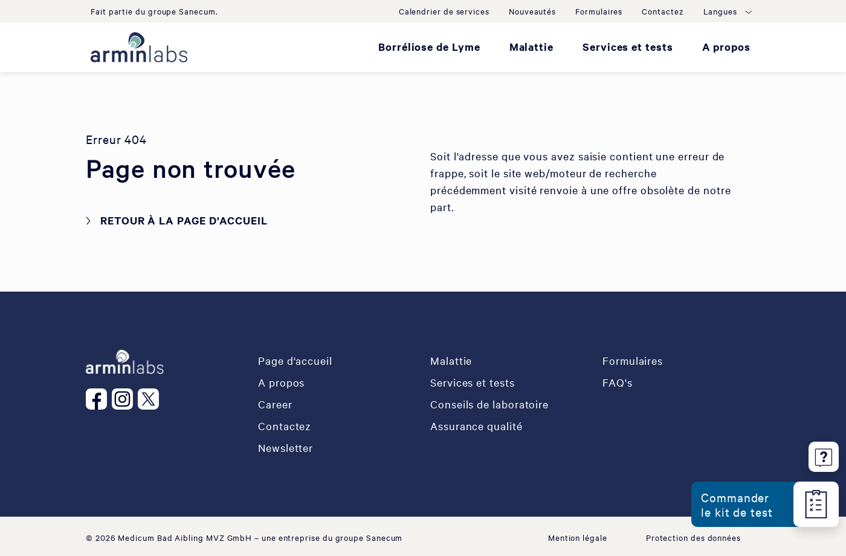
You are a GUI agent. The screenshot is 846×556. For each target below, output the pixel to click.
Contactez (662, 10)
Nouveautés (532, 10)
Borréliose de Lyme (429, 46)
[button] (727, 10)
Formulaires (598, 10)
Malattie (531, 46)
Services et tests (628, 46)
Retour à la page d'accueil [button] (184, 220)
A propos (726, 46)
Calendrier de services (444, 10)
